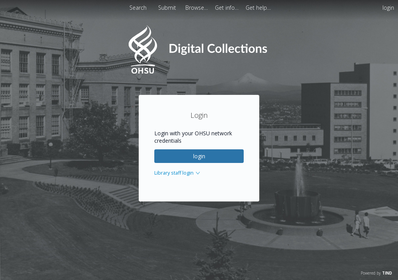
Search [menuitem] (138, 7)
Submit (168, 7)
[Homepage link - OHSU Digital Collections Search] (199, 71)
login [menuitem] (388, 7)
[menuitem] (197, 7)
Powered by (376, 273)
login (199, 156)
